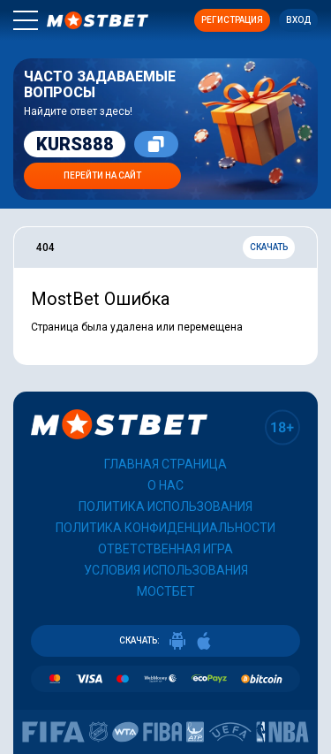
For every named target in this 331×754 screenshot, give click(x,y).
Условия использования (166, 570)
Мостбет (166, 591)
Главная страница (165, 464)
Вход (298, 20)
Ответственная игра (165, 549)
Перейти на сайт (102, 175)
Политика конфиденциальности (165, 528)
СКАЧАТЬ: (166, 641)
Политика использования (165, 506)
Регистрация (232, 20)
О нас (165, 485)
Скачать (269, 247)
